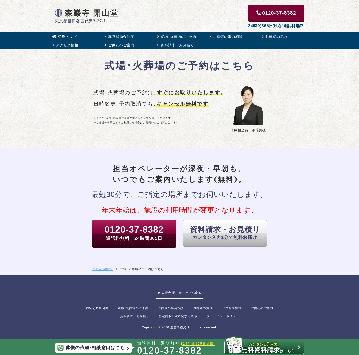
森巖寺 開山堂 (87, 13)
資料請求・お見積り (175, 45)
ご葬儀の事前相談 (226, 37)
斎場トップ (64, 37)
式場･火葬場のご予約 (176, 37)
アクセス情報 (65, 45)
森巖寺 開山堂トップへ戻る (180, 293)
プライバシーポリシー (223, 316)
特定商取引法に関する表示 (178, 316)
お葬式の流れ (275, 37)
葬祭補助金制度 (119, 37)
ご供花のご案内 (119, 45)
